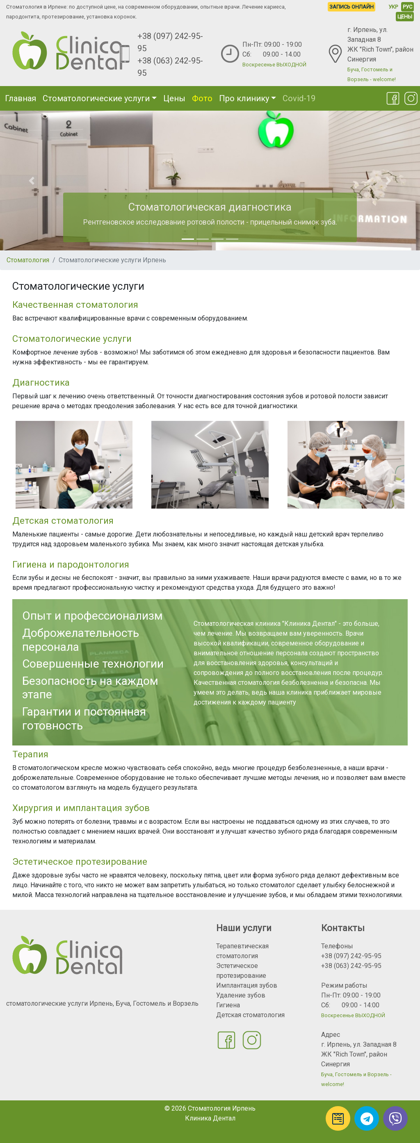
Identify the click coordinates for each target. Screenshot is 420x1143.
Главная (20, 98)
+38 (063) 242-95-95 (351, 966)
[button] (31, 180)
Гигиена (228, 1005)
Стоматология (28, 260)
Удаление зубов (240, 995)
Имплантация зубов (246, 985)
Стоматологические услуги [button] (96, 98)
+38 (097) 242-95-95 (351, 956)
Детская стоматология (250, 1015)
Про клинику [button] (244, 98)
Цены (174, 98)
